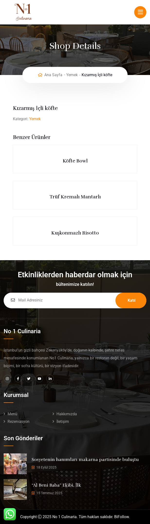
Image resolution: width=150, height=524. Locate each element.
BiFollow (121, 516)
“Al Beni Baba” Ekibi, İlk (56, 485)
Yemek (72, 75)
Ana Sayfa (53, 75)
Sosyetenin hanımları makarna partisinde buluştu (85, 459)
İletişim (62, 421)
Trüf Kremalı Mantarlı (75, 197)
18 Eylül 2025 (46, 467)
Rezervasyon (18, 421)
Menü (12, 414)
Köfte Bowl (75, 161)
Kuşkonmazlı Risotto (75, 233)
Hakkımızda (66, 414)
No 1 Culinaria (64, 516)
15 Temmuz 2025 (49, 493)
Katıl (131, 300)
